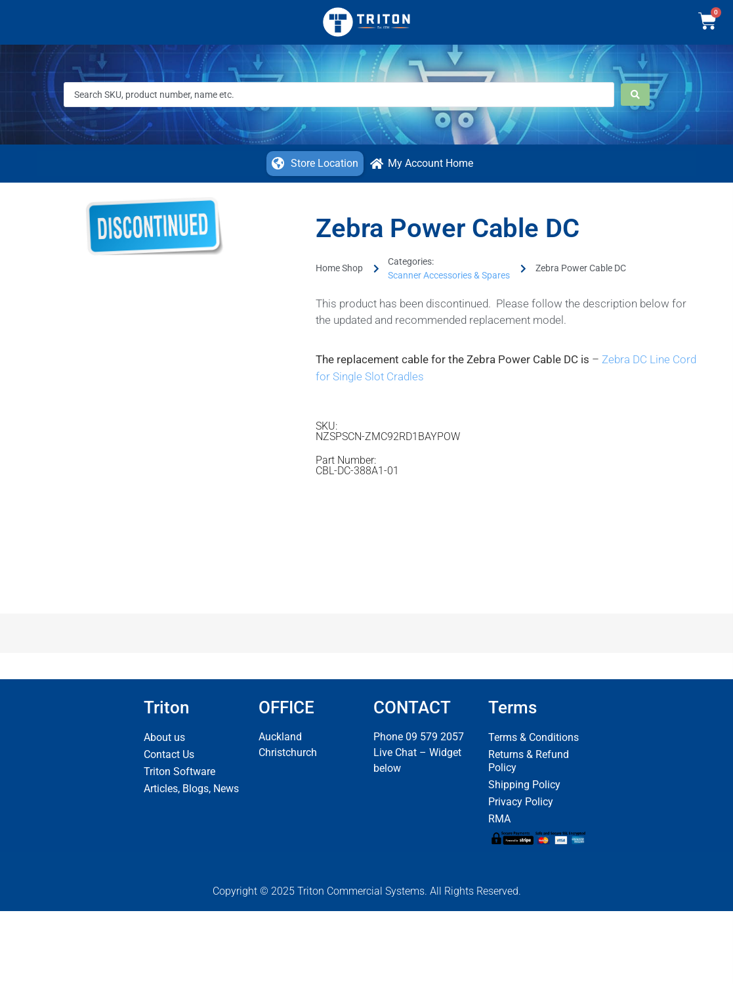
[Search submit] (635, 94)
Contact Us (169, 754)
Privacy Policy (520, 801)
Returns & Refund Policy (528, 761)
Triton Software (179, 771)
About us (164, 737)
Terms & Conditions (533, 737)
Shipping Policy (524, 784)
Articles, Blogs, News (191, 788)
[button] (315, 163)
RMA (499, 819)
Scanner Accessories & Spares (449, 275)
